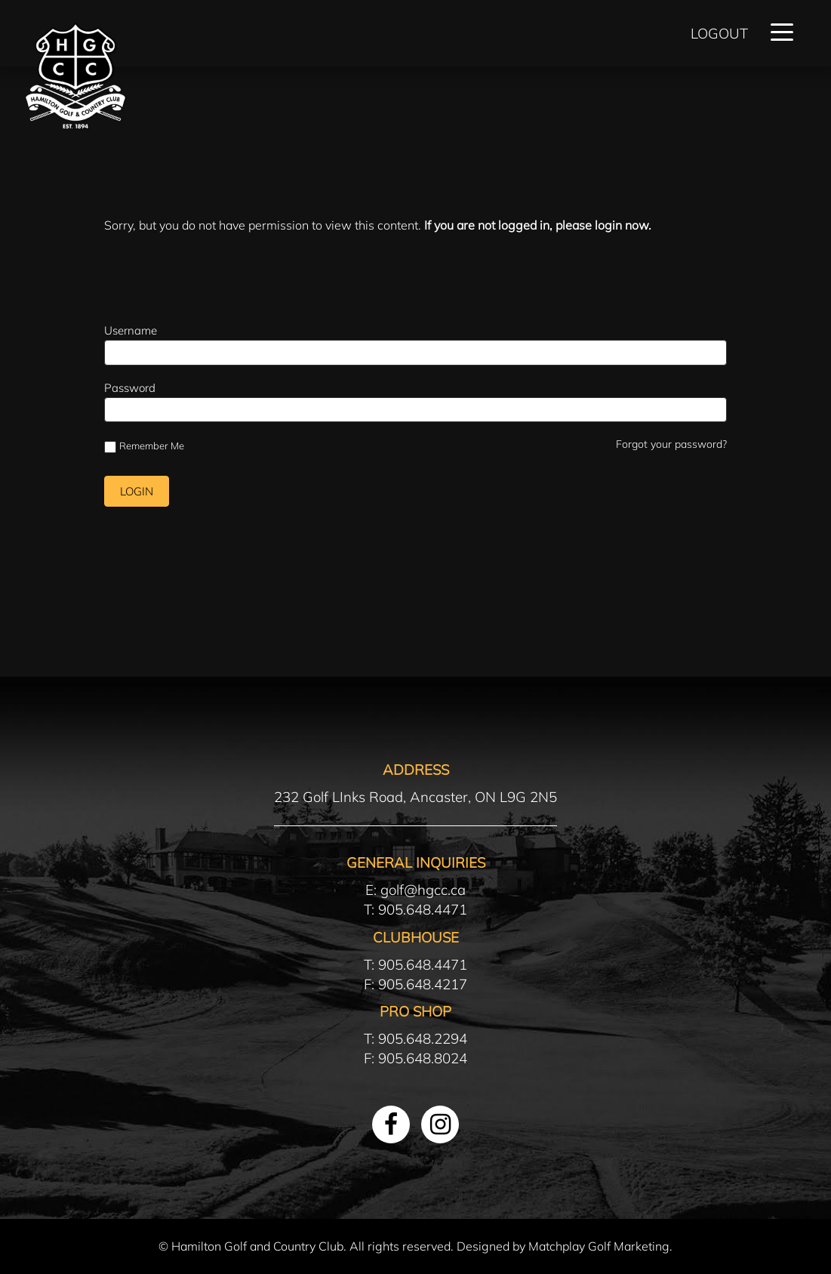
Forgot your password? (671, 444)
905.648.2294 (422, 1038)
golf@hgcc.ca (423, 890)
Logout (719, 33)
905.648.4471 (422, 909)
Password (129, 388)
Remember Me (144, 446)
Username (130, 330)
